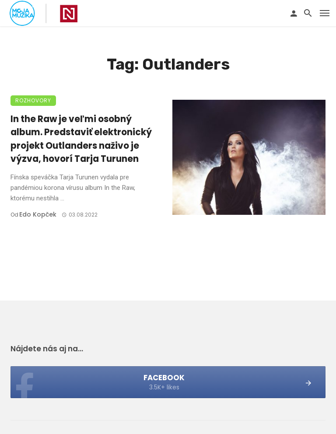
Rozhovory (33, 100)
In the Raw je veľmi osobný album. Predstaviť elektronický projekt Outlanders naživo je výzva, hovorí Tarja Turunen (81, 139)
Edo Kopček (37, 214)
